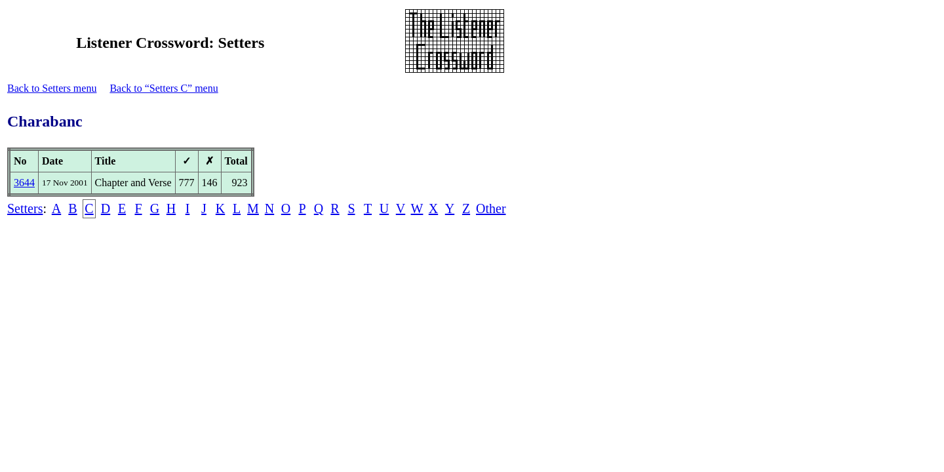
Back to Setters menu (51, 88)
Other (491, 208)
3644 (24, 182)
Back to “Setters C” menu (163, 88)
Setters (25, 208)
